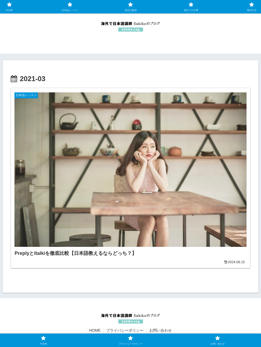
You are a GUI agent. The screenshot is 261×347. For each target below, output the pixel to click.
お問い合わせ (160, 330)
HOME (94, 330)
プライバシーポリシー (125, 330)
